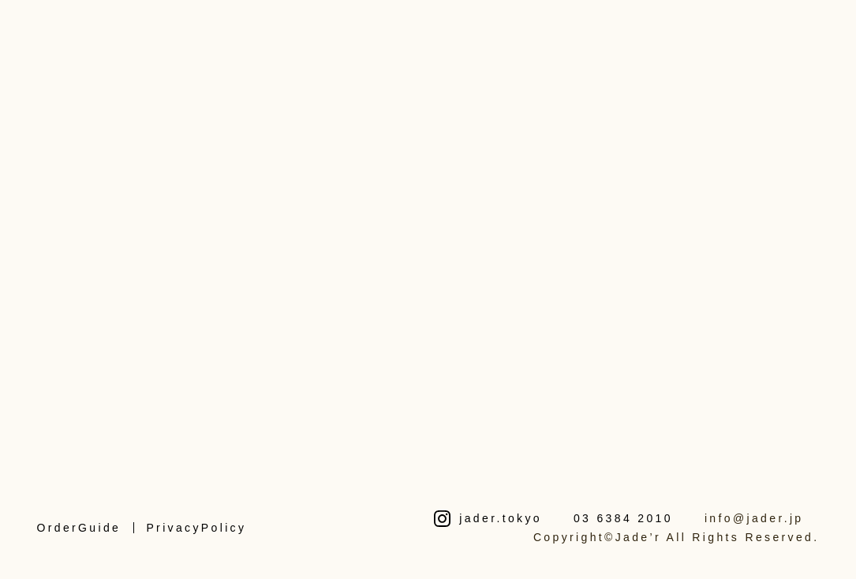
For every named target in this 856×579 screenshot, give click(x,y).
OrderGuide (78, 527)
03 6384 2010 (623, 518)
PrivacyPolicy (196, 527)
